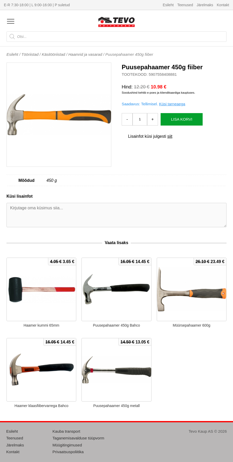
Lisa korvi (181, 119)
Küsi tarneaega (172, 104)
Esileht (168, 5)
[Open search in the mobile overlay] (116, 36)
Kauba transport (66, 431)
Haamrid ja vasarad (85, 54)
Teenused (185, 5)
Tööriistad (30, 54)
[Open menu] (10, 21)
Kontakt (223, 5)
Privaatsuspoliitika (68, 452)
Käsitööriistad (53, 54)
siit (170, 136)
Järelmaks (205, 5)
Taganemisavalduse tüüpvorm (78, 438)
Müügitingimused (67, 445)
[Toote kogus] (140, 119)
